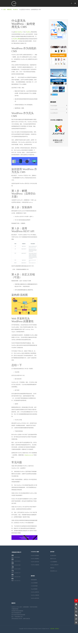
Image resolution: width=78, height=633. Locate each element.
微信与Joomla (53, 558)
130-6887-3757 (15, 572)
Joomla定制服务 (34, 582)
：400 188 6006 (15, 557)
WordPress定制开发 (35, 592)
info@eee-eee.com (29, 455)
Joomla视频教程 (53, 561)
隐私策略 (52, 628)
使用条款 (57, 628)
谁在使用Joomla (53, 571)
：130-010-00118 (15, 561)
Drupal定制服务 (34, 589)
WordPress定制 (53, 109)
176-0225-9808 (15, 565)
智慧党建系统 (34, 579)
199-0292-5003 (15, 576)
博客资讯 (9, 9)
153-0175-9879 (15, 568)
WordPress (15, 9)
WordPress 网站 (16, 38)
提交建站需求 (53, 555)
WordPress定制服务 (35, 555)
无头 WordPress (18, 32)
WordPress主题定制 (35, 564)
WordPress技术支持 (35, 561)
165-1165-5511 (15, 580)
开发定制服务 (53, 105)
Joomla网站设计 (54, 113)
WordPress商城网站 (35, 558)
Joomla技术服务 (34, 585)
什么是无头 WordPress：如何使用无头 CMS (23, 24)
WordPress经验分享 (54, 564)
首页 (4, 9)
